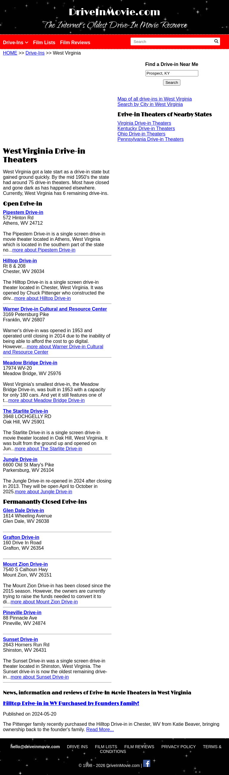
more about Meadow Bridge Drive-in (46, 400)
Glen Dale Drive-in (23, 510)
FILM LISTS (106, 746)
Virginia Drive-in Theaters (144, 123)
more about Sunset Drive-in (40, 677)
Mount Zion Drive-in (25, 564)
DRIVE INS (77, 746)
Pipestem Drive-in (23, 212)
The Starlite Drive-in (25, 411)
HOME (10, 53)
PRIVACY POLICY (178, 746)
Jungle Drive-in (20, 459)
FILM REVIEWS (139, 746)
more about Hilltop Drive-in (42, 298)
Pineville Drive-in (22, 612)
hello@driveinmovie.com (35, 746)
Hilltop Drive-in (20, 260)
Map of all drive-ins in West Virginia (154, 98)
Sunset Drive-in (20, 639)
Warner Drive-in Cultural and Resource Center (55, 309)
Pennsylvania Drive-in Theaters (150, 139)
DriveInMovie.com (114, 12)
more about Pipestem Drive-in (43, 249)
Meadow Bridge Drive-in (30, 362)
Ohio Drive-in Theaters (141, 133)
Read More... (100, 729)
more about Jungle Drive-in (43, 491)
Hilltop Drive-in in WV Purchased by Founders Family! (71, 704)
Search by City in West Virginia (150, 104)
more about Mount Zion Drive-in (44, 601)
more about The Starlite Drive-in (48, 448)
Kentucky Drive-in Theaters (146, 128)
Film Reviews (75, 42)
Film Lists (44, 42)
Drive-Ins (15, 42)
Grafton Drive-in (21, 537)
